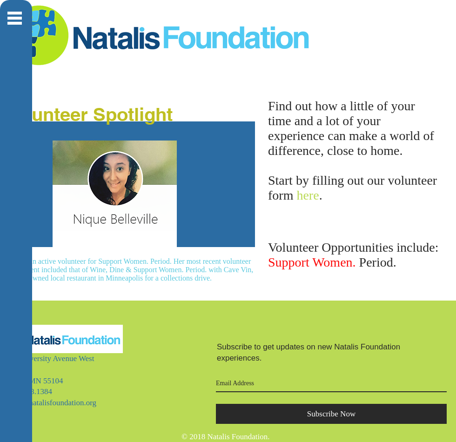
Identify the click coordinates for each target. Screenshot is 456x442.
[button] (14, 18)
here (307, 195)
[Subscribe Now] (331, 414)
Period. (332, 262)
